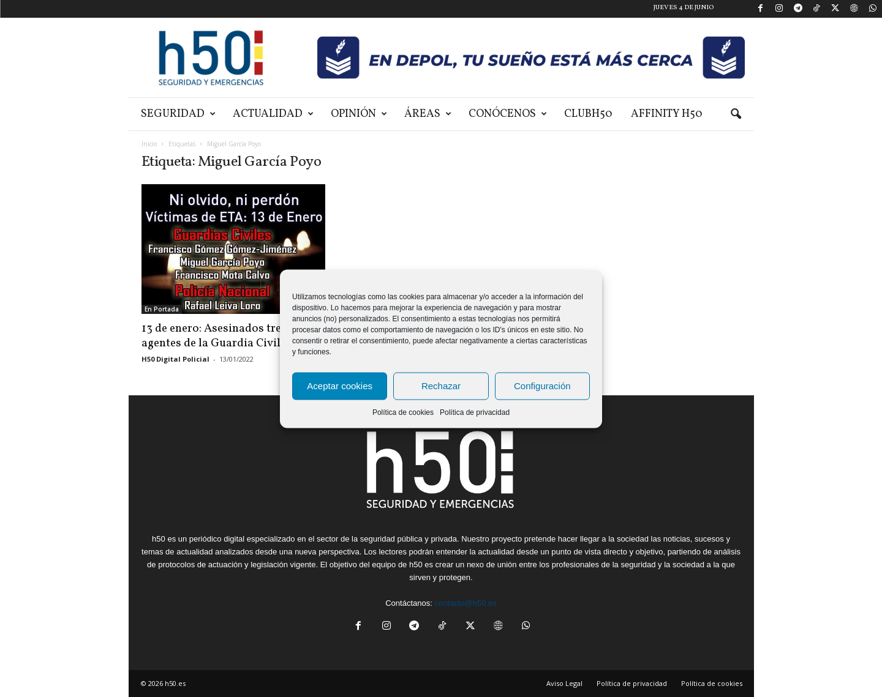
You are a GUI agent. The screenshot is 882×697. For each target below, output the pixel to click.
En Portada (162, 309)
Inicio (149, 144)
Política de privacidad (475, 412)
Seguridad (178, 114)
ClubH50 (588, 114)
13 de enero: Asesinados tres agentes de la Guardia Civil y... (220, 336)
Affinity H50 (667, 114)
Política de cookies (403, 412)
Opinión (359, 114)
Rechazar (441, 386)
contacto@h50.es (465, 603)
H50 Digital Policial (175, 358)
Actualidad (273, 114)
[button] (735, 114)
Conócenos (508, 114)
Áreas (427, 114)
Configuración (542, 386)
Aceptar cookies (339, 386)
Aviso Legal (564, 683)
